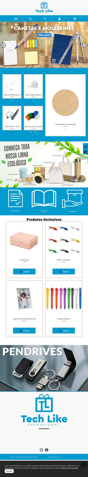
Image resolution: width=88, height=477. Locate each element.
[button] (3, 45)
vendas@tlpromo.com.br (44, 435)
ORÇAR (24, 271)
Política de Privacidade (69, 468)
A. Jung (60, 457)
